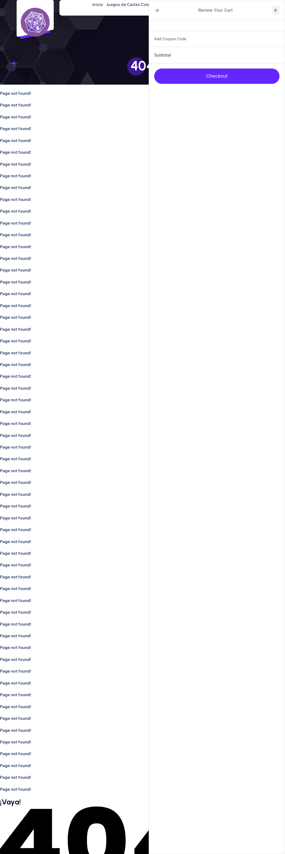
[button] (156, 10)
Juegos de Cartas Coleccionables (138, 4)
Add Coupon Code (170, 39)
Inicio (97, 4)
